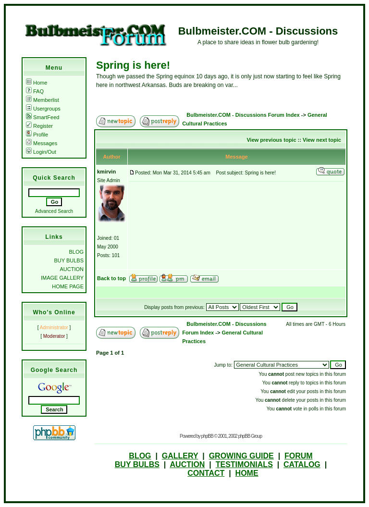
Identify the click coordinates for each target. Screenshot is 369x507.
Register (39, 126)
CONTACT (205, 473)
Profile (37, 134)
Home (36, 83)
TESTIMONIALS (244, 464)
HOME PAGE (68, 286)
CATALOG (301, 464)
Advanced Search (54, 211)
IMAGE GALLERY (62, 278)
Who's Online (54, 312)
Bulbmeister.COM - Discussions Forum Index (242, 115)
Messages (41, 143)
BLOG (76, 252)
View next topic (322, 140)
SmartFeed (42, 117)
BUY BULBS (69, 260)
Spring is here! (133, 65)
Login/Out (41, 152)
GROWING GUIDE (241, 456)
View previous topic (271, 140)
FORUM (298, 456)
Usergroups (43, 108)
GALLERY (180, 456)
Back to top (111, 278)
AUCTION (72, 269)
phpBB (207, 436)
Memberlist (42, 100)
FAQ (35, 91)
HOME (246, 473)
